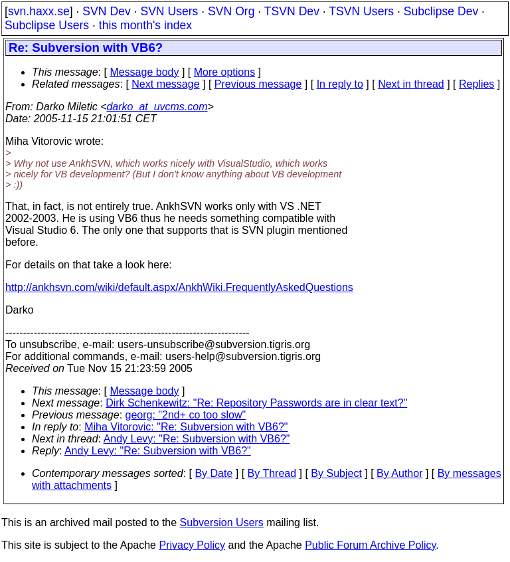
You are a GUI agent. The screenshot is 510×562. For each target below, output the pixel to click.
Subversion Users (222, 522)
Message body (144, 72)
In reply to (340, 84)
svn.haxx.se (39, 11)
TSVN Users (361, 11)
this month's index (145, 25)
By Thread (272, 473)
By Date (213, 473)
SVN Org (231, 11)
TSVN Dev (291, 11)
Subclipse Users (47, 25)
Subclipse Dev (441, 11)
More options (225, 72)
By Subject (336, 473)
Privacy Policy (192, 545)
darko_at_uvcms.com (156, 106)
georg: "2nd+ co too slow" (186, 415)
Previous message (258, 84)
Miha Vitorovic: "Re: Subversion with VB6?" (186, 426)
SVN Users (169, 11)
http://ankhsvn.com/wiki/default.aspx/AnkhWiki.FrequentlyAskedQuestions (179, 287)
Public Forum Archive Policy (370, 545)
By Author (399, 473)
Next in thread (411, 84)
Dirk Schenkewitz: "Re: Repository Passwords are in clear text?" (256, 403)
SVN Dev (106, 11)
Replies (476, 84)
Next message (165, 84)
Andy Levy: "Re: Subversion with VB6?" (197, 438)
